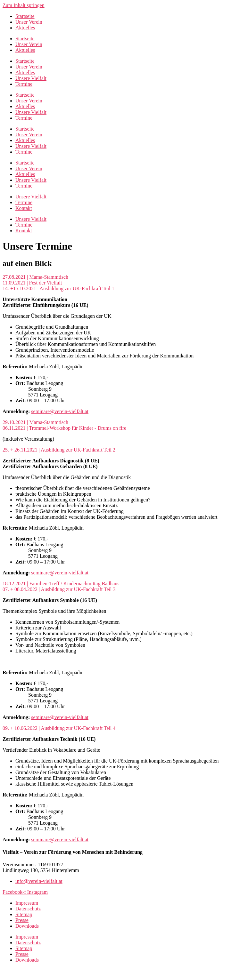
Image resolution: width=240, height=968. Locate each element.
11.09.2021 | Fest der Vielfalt (32, 282)
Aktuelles (25, 27)
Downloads (27, 926)
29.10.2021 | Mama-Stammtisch (35, 422)
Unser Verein (28, 22)
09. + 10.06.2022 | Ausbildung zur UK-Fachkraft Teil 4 (59, 728)
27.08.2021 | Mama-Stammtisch (35, 277)
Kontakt (23, 208)
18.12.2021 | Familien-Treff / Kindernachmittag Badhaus (61, 583)
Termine (23, 84)
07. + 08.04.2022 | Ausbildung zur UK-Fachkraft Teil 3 (59, 589)
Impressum (26, 903)
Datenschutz (28, 908)
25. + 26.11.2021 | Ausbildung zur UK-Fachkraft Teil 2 (59, 449)
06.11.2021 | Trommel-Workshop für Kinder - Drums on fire (64, 428)
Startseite (25, 16)
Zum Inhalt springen (24, 5)
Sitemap (23, 914)
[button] (120, 277)
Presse (22, 920)
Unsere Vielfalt (30, 78)
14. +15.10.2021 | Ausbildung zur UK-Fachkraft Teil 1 (58, 288)
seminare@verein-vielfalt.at (59, 411)
